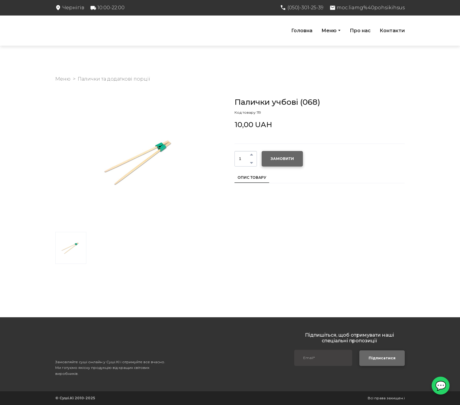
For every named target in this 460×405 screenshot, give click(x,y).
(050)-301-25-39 (305, 7)
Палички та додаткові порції (114, 79)
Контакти (392, 30)
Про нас (360, 30)
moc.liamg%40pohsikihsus (371, 7)
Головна (301, 30)
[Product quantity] (244, 159)
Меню (329, 30)
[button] (251, 154)
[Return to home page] (96, 31)
